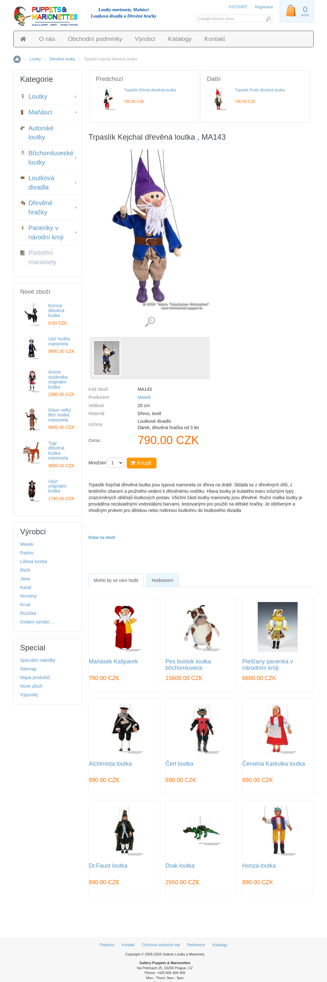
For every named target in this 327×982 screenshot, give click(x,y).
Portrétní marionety (38, 257)
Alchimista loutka (110, 764)
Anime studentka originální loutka (58, 379)
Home (17, 59)
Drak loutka (179, 866)
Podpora (107, 945)
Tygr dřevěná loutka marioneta (58, 450)
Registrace (264, 7)
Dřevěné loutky (62, 59)
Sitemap (28, 668)
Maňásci (36, 112)
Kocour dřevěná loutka (56, 310)
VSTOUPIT (238, 7)
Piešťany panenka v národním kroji (267, 665)
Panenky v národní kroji (42, 232)
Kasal (25, 587)
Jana (25, 578)
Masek (144, 397)
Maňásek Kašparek (113, 662)
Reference (196, 945)
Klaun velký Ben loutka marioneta (59, 414)
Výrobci (145, 38)
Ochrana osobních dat (161, 945)
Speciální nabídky (38, 660)
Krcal (25, 604)
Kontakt (214, 38)
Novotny (28, 596)
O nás (47, 38)
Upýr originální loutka (57, 486)
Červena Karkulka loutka (273, 764)
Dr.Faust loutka (108, 866)
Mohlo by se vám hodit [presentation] (116, 580)
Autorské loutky (37, 133)
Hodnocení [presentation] (162, 580)
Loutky (35, 59)
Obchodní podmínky (95, 38)
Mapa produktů (35, 677)
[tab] (115, 580)
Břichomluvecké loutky (46, 158)
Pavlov (27, 552)
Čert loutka (179, 764)
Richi (25, 570)
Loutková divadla (37, 182)
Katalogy (180, 38)
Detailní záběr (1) (150, 322)
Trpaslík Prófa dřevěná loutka (260, 90)
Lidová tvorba (33, 561)
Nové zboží (31, 686)
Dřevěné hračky (36, 207)
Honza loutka (259, 866)
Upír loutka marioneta (59, 341)
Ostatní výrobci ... (37, 621)
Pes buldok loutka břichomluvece (188, 665)
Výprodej (29, 694)
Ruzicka (28, 613)
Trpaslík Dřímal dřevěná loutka (150, 90)
